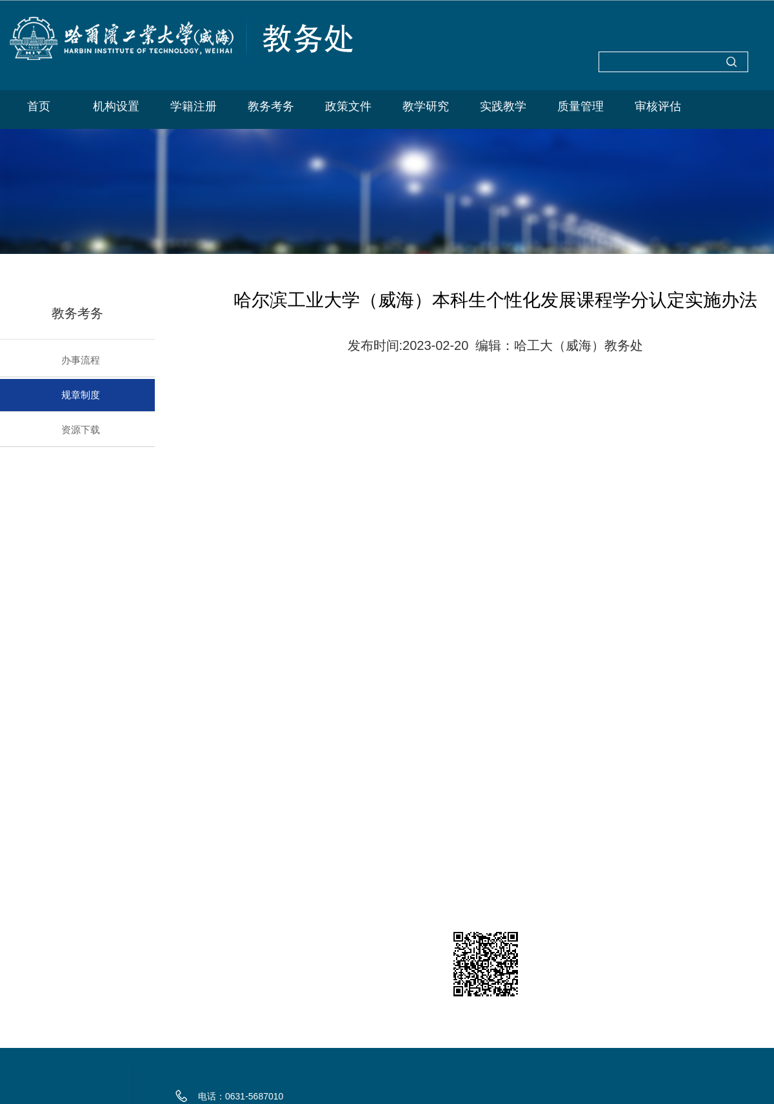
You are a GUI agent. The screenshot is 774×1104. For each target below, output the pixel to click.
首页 (38, 106)
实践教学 (503, 106)
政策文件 (348, 106)
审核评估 (658, 106)
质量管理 (580, 106)
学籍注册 (193, 106)
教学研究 (425, 106)
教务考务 (271, 106)
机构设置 (116, 106)
